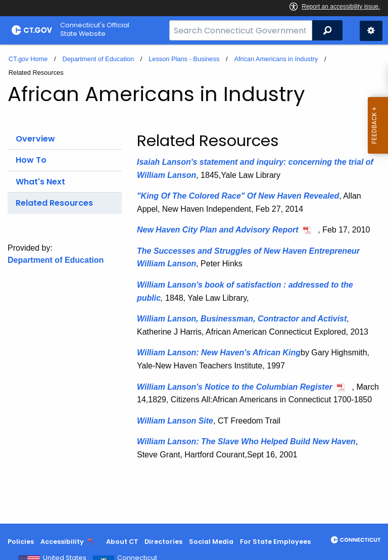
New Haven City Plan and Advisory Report (217, 229)
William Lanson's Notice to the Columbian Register (234, 387)
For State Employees (275, 541)
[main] (194, 284)
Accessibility (62, 541)
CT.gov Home (28, 59)
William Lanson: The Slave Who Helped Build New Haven (246, 441)
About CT (122, 541)
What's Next (40, 182)
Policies (21, 541)
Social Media (211, 541)
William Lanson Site (175, 420)
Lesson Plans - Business (184, 59)
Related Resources (54, 203)
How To (31, 160)
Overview (35, 139)
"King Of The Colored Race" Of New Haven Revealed (238, 196)
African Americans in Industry (276, 59)
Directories (163, 541)
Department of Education (98, 59)
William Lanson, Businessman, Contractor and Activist (242, 318)
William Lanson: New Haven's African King (219, 352)
